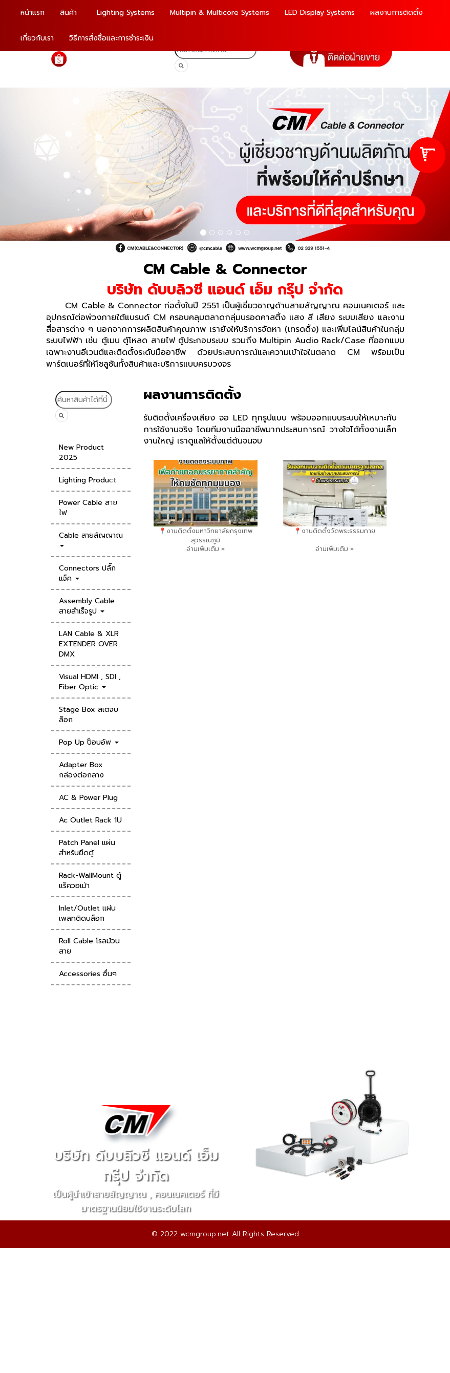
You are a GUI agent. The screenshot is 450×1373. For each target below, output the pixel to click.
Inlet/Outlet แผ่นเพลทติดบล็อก (87, 913)
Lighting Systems (126, 12)
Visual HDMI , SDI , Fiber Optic (90, 681)
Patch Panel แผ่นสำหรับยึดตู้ (87, 847)
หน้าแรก (32, 12)
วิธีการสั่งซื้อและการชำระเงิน (111, 38)
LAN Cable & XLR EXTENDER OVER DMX (89, 644)
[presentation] (113, 490)
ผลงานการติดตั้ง (396, 12)
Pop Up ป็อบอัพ (89, 742)
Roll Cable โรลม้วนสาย (89, 946)
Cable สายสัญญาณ (91, 538)
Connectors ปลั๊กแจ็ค (87, 573)
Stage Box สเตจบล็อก (88, 714)
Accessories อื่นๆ (88, 973)
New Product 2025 (81, 452)
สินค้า (69, 12)
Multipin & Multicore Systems (219, 12)
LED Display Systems (320, 12)
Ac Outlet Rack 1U (90, 820)
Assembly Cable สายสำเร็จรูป (87, 606)
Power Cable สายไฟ (88, 507)
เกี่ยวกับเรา (37, 38)
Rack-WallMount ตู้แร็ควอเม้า (90, 880)
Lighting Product (87, 480)
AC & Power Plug (88, 797)
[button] (34, 171)
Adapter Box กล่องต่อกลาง (81, 769)
